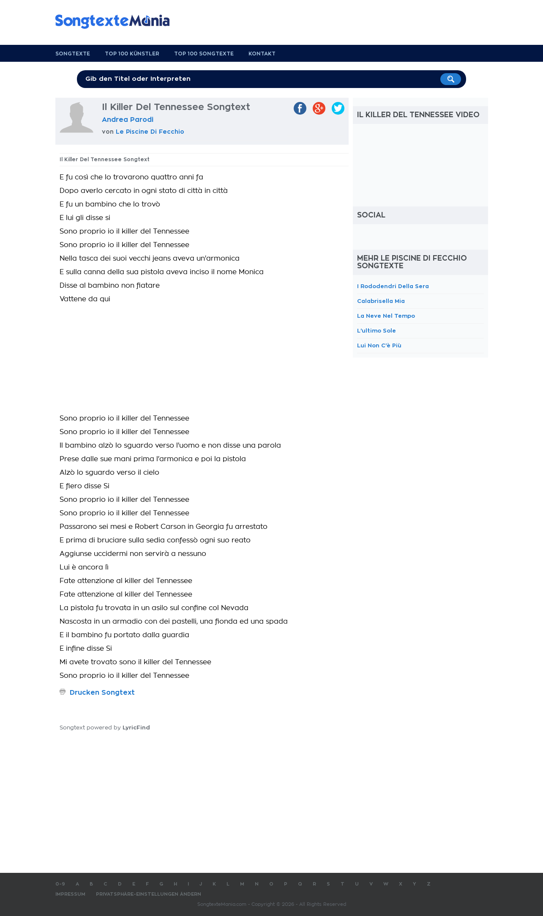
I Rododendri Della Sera (393, 286)
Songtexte (72, 53)
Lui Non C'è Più (379, 345)
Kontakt (262, 53)
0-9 (60, 884)
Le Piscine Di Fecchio (150, 132)
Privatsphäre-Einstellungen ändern (148, 894)
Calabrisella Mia (381, 301)
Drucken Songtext (102, 692)
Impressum (70, 894)
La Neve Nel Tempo (386, 316)
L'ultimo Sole (376, 330)
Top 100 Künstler (132, 53)
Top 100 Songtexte (204, 53)
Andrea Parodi (127, 119)
